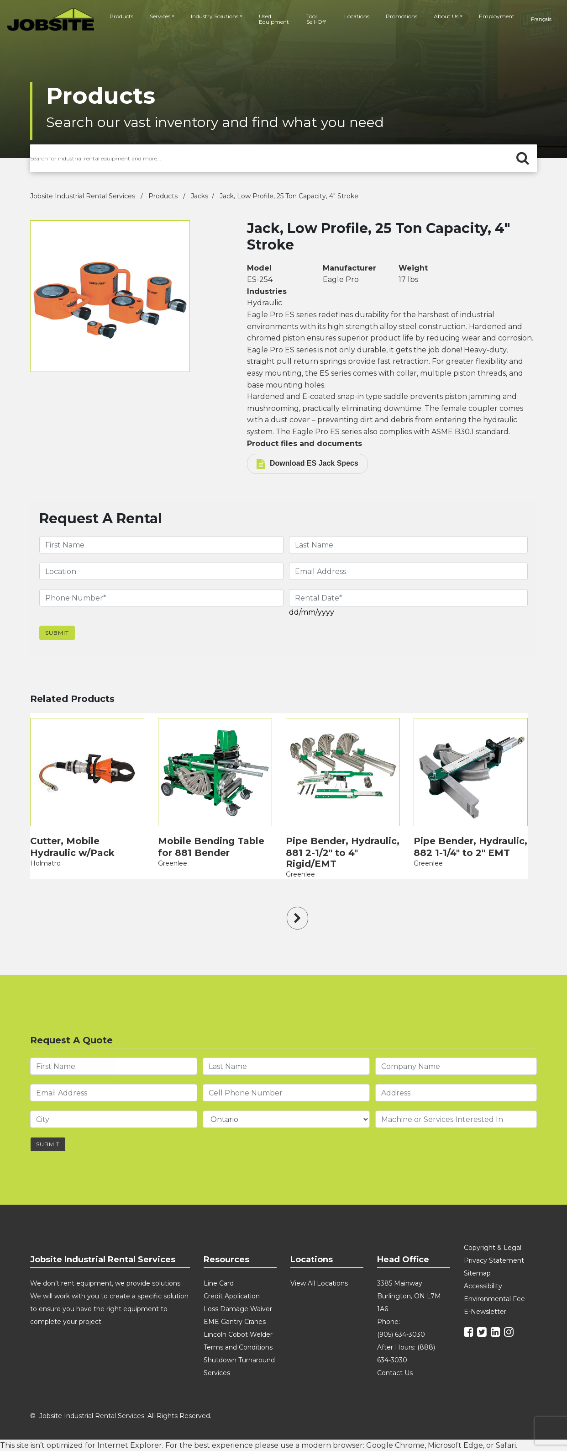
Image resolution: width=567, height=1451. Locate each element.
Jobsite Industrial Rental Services (83, 196)
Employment (496, 16)
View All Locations (319, 1283)
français (541, 19)
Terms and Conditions (238, 1347)
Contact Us (395, 1373)
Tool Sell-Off (316, 19)
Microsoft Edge (455, 1445)
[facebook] (470, 1333)
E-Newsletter (485, 1311)
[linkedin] (497, 1333)
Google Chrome (395, 1445)
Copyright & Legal (492, 1248)
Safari (506, 1445)
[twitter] (483, 1333)
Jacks (199, 196)
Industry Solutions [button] (214, 16)
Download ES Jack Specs (307, 464)
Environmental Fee (494, 1299)
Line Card (219, 1283)
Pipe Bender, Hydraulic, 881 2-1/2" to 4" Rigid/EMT (342, 852)
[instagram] (510, 1333)
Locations (356, 16)
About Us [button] (446, 16)
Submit (57, 632)
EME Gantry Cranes (235, 1322)
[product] (87, 772)
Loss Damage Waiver (238, 1309)
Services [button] (160, 16)
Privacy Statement (494, 1260)
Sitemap (477, 1273)
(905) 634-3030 (401, 1334)
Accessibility (483, 1286)
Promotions (401, 16)
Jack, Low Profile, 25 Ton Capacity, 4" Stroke (289, 196)
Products (121, 16)
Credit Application (232, 1296)
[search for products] (283, 158)
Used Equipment (274, 19)
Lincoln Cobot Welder (238, 1334)
